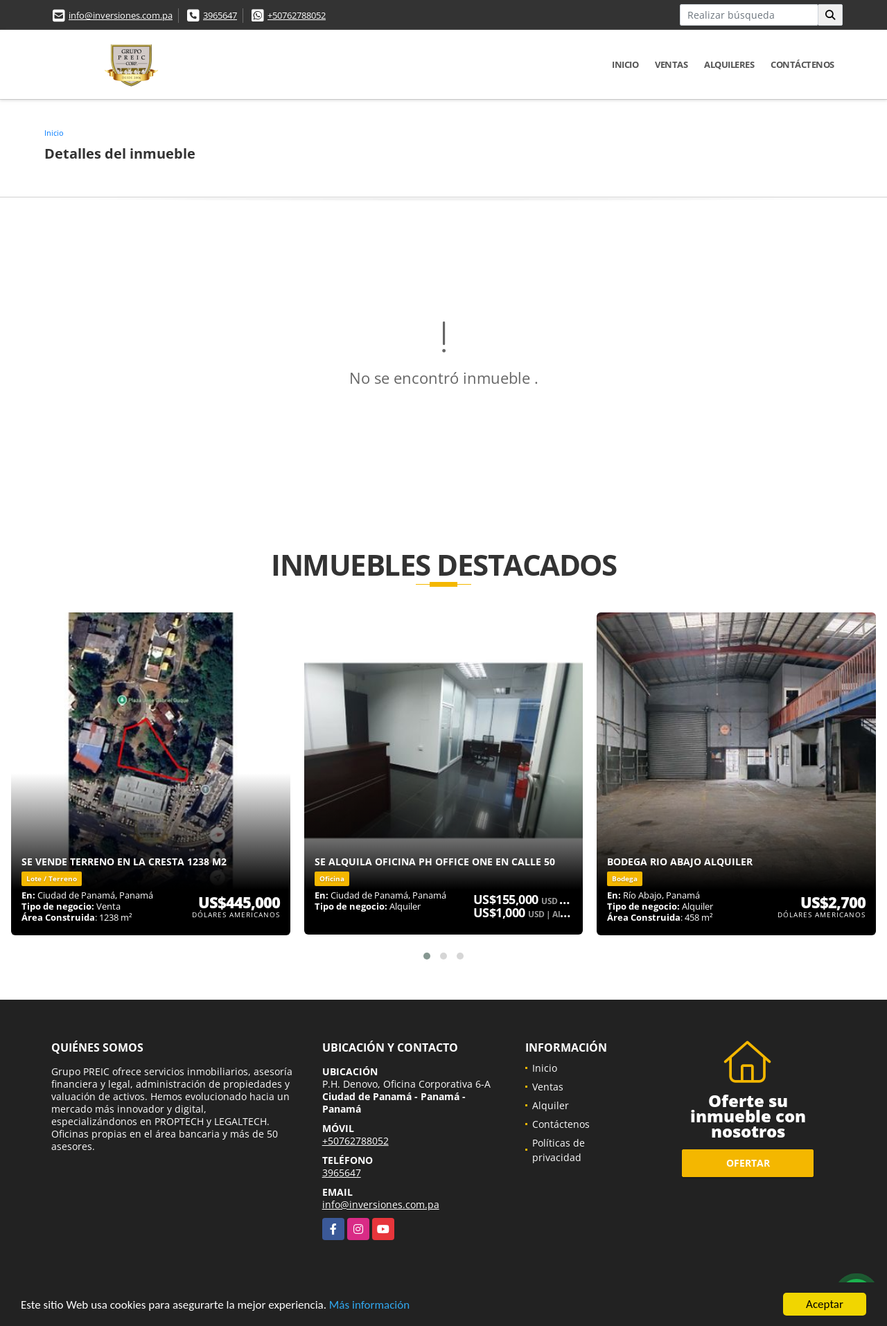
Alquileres (729, 64)
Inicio (625, 64)
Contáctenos (802, 64)
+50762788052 (296, 15)
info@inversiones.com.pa (121, 15)
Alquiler (550, 1105)
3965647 (220, 15)
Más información (369, 1305)
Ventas (671, 64)
